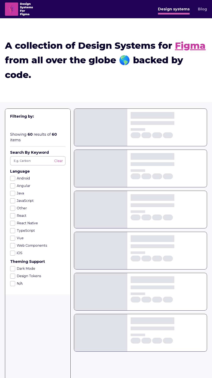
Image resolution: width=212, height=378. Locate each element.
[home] (19, 9)
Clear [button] (58, 161)
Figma (190, 45)
